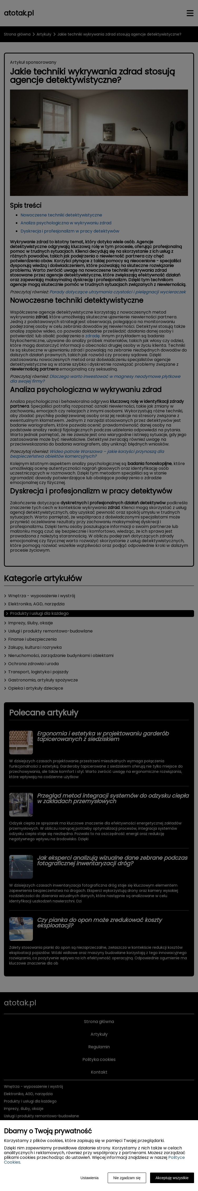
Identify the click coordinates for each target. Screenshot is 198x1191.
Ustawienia (89, 1178)
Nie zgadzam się (127, 1178)
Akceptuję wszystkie (172, 1178)
